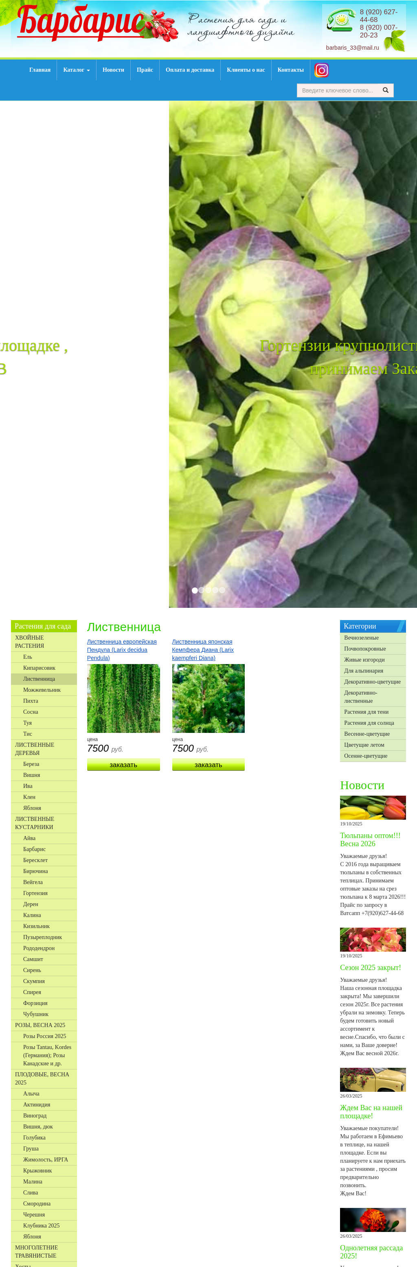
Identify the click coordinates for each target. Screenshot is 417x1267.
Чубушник (35, 1014)
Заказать (123, 765)
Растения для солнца (369, 723)
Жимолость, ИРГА (45, 1160)
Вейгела (33, 882)
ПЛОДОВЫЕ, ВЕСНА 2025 (42, 1078)
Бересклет (35, 860)
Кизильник (36, 926)
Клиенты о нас (246, 70)
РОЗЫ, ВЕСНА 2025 (40, 1025)
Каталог (76, 70)
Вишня (31, 775)
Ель (27, 657)
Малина (32, 1182)
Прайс (145, 70)
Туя (27, 723)
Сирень (32, 970)
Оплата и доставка (190, 70)
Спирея (32, 992)
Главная (39, 70)
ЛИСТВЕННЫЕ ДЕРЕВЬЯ (34, 749)
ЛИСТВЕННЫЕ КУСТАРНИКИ (34, 823)
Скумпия (34, 981)
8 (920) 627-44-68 (379, 16)
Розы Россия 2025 (44, 1036)
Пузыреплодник (42, 937)
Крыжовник (37, 1171)
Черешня (34, 1215)
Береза (31, 764)
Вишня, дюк (38, 1127)
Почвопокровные (365, 649)
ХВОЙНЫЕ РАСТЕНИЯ (29, 642)
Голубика (34, 1138)
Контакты (291, 70)
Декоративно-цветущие (372, 682)
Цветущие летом (364, 745)
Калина (32, 915)
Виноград (34, 1116)
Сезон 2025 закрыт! (370, 967)
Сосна (30, 712)
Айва (29, 838)
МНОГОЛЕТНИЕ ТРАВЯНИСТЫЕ (36, 1252)
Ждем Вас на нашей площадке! (371, 1112)
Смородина (36, 1204)
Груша (31, 1149)
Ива (28, 786)
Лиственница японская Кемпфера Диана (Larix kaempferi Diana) (203, 649)
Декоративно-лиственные (360, 697)
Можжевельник (42, 690)
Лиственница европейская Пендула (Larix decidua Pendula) (122, 649)
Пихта (30, 701)
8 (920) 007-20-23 (379, 31)
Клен (29, 797)
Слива (30, 1193)
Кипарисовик (39, 668)
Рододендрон (39, 948)
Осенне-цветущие (365, 756)
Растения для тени (366, 712)
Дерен (30, 904)
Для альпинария (363, 671)
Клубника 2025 (41, 1226)
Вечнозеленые (361, 638)
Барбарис (34, 849)
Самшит (33, 959)
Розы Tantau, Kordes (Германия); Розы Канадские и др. (47, 1055)
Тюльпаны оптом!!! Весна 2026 (370, 839)
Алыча (31, 1094)
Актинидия (36, 1105)
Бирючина (35, 871)
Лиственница (39, 679)
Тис (27, 734)
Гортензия (35, 893)
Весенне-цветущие (367, 734)
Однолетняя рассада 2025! (371, 1252)
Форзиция (35, 1003)
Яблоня (32, 808)
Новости (113, 70)
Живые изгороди (364, 660)
